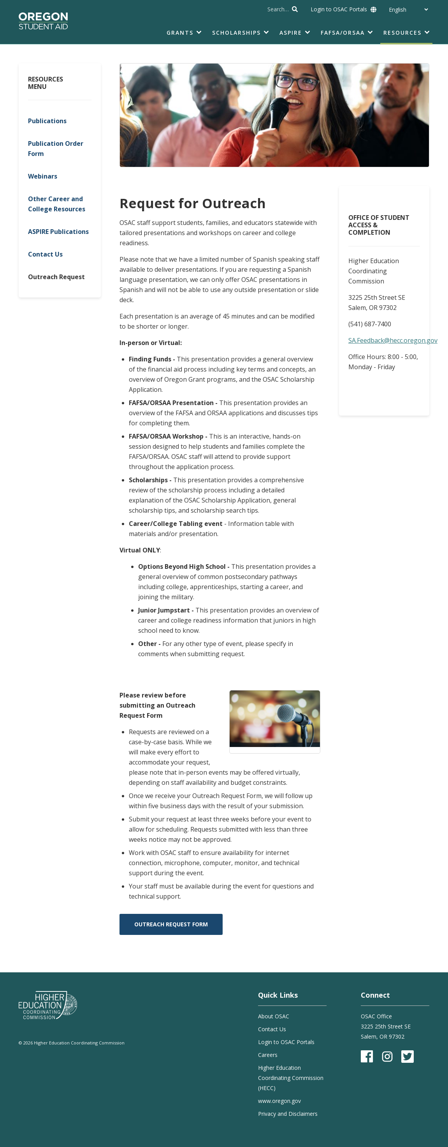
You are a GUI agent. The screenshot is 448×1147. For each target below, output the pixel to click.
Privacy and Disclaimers (288, 1113)
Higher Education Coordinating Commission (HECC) (290, 1078)
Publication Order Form (55, 148)
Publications (47, 121)
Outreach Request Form (171, 924)
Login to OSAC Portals (339, 9)
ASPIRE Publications (58, 231)
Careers (268, 1054)
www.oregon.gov (279, 1101)
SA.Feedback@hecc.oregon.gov (392, 340)
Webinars (42, 176)
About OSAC (273, 1016)
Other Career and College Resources (56, 204)
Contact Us (45, 254)
